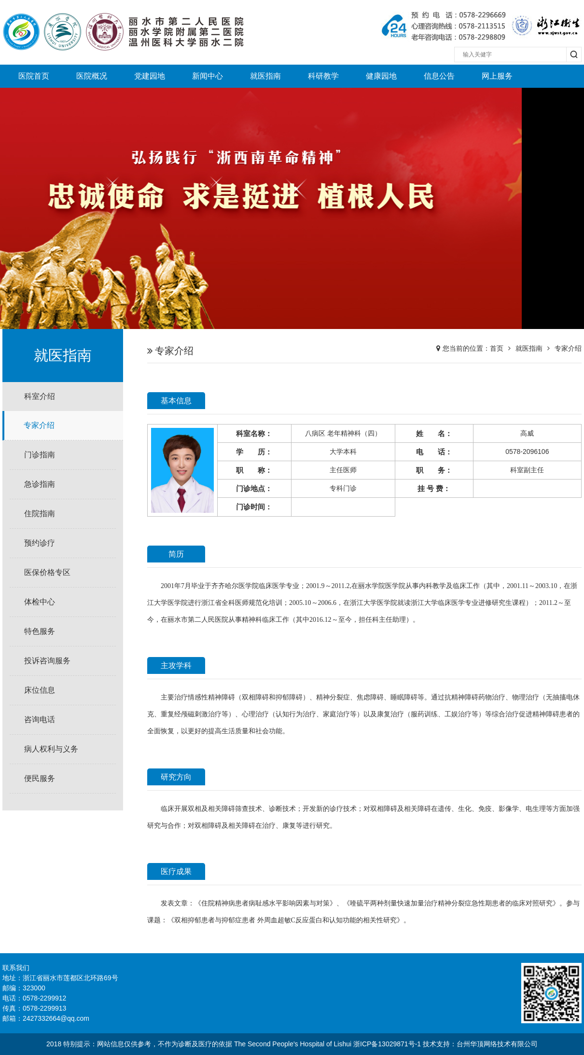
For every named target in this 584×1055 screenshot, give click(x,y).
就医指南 (265, 76)
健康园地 (381, 76)
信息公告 (439, 76)
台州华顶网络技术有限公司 (497, 1044)
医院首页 (33, 76)
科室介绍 (39, 396)
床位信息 (39, 690)
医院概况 (91, 76)
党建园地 (149, 76)
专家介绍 (39, 425)
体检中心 (39, 602)
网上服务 (497, 76)
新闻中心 (207, 76)
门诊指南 (39, 455)
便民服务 (39, 778)
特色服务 (39, 631)
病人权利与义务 (51, 749)
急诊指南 (39, 484)
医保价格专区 (47, 572)
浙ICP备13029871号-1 (387, 1044)
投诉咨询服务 (47, 661)
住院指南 (39, 513)
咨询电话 (39, 719)
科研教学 (323, 76)
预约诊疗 (39, 543)
